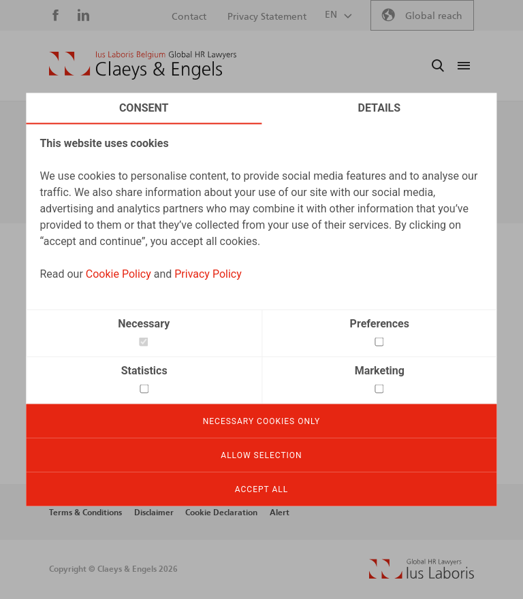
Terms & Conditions (85, 512)
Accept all (261, 489)
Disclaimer (154, 512)
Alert (279, 512)
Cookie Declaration (221, 512)
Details (379, 107)
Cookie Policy (118, 274)
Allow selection (261, 455)
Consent (144, 107)
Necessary (144, 323)
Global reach (433, 16)
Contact (189, 17)
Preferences (379, 323)
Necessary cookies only (262, 421)
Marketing (380, 370)
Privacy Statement (266, 17)
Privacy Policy (208, 274)
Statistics (144, 370)
